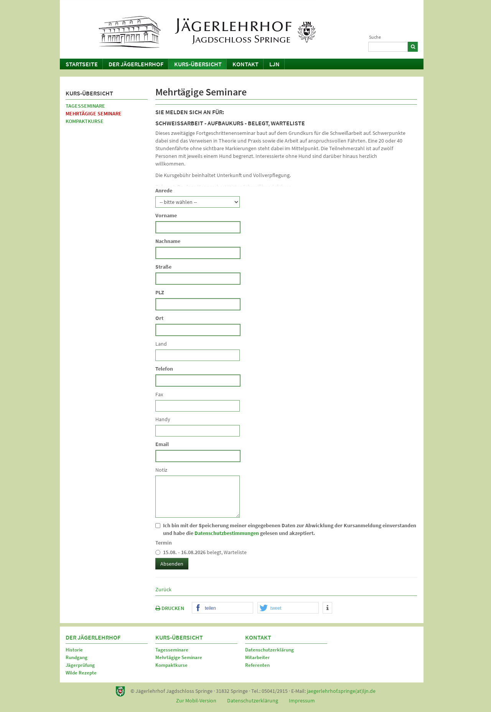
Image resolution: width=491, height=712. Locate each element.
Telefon (164, 368)
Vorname (166, 215)
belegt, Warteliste (201, 552)
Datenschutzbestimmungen (226, 533)
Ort (159, 318)
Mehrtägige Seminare (94, 113)
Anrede (163, 190)
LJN (274, 64)
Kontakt (245, 64)
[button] (222, 608)
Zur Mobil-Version (196, 700)
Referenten (257, 665)
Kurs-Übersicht (198, 64)
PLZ (159, 292)
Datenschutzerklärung (269, 649)
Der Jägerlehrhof (136, 64)
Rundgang (76, 657)
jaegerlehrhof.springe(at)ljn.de (341, 690)
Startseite (82, 64)
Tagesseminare (85, 105)
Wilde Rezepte (81, 672)
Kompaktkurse (85, 121)
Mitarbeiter (257, 657)
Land (161, 343)
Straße (163, 266)
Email (162, 444)
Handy (162, 419)
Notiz (161, 469)
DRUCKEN (169, 608)
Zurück (163, 589)
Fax (159, 394)
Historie (74, 649)
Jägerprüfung (80, 665)
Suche (375, 37)
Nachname (167, 241)
